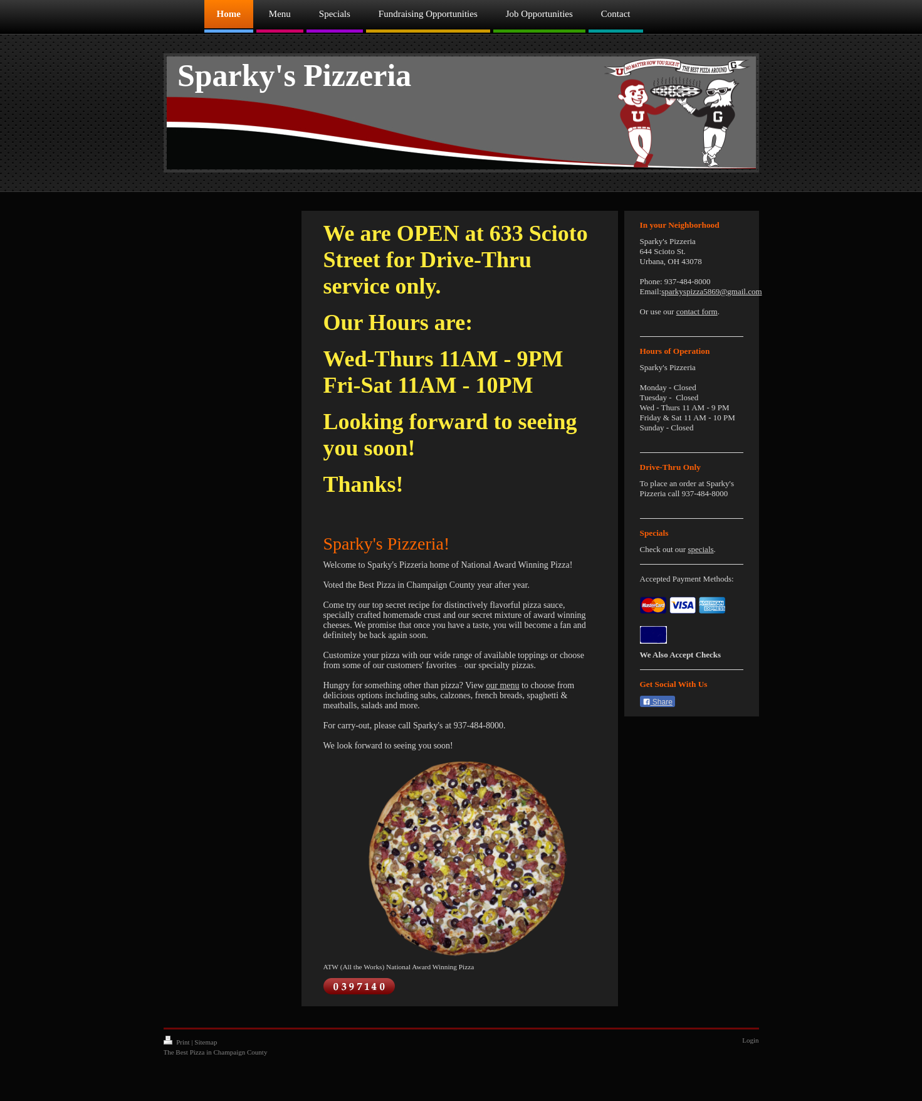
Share (657, 702)
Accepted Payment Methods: (687, 578)
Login (750, 1040)
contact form (697, 311)
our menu (502, 685)
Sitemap (205, 1042)
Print (178, 1042)
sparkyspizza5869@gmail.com (711, 291)
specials (700, 549)
